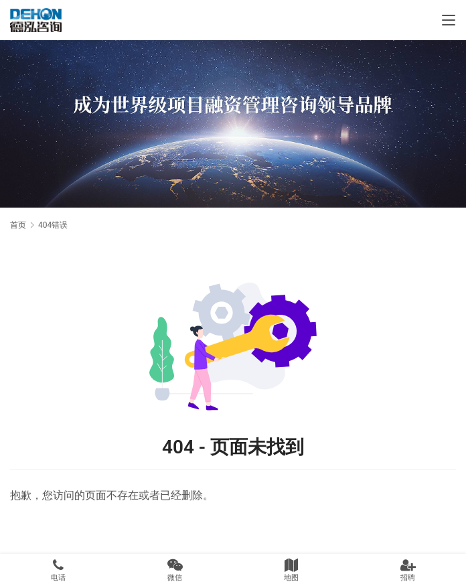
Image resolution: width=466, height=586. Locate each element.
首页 (18, 225)
